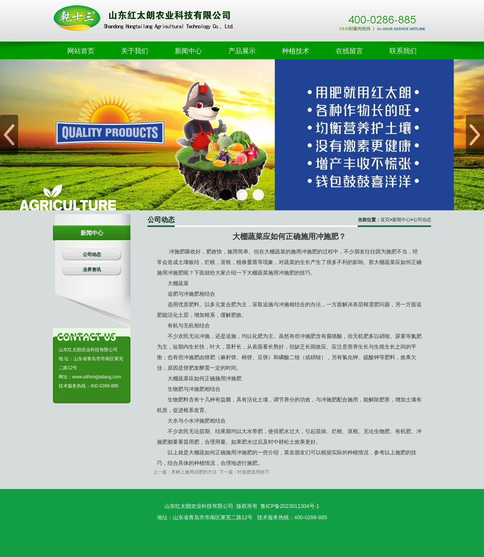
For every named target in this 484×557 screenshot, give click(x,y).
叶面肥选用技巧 (253, 472)
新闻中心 (401, 219)
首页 (384, 219)
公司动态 (422, 219)
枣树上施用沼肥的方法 (194, 472)
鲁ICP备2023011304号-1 (290, 506)
